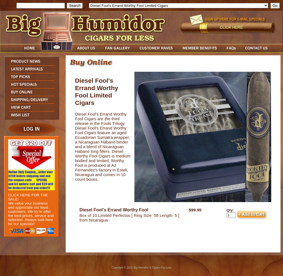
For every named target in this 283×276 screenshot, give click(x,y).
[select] (178, 5)
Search (9, 6)
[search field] (40, 5)
